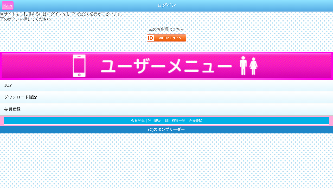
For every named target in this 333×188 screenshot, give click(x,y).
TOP (8, 85)
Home (7, 5)
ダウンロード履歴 (20, 97)
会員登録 (12, 109)
